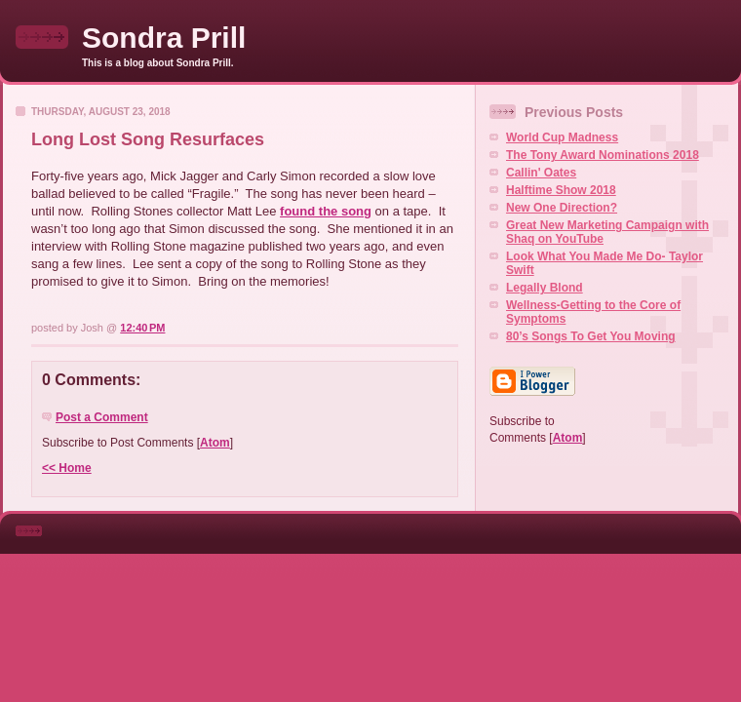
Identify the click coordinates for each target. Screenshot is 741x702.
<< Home (67, 468)
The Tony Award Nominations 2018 (602, 155)
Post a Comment (102, 417)
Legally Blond (544, 287)
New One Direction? (561, 207)
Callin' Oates (541, 172)
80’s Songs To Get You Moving (591, 336)
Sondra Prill (164, 37)
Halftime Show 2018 (561, 190)
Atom (215, 442)
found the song (325, 211)
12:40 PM (142, 327)
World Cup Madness (562, 137)
